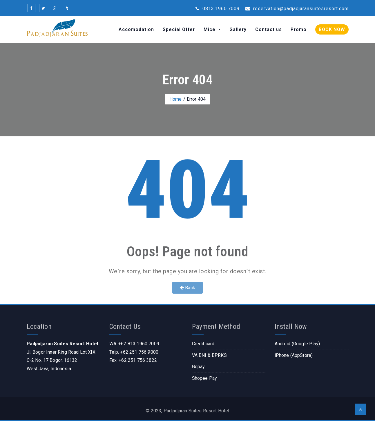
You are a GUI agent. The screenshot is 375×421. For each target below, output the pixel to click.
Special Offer (179, 29)
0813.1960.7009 (217, 8)
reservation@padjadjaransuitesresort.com (297, 8)
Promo (299, 29)
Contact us (268, 29)
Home (175, 99)
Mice (210, 29)
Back (187, 287)
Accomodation (136, 29)
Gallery (238, 29)
